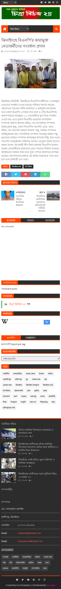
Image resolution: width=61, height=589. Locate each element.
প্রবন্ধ (45, 391)
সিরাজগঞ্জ (43, 402)
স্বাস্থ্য (53, 402)
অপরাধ (5, 557)
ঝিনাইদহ (19, 385)
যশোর (42, 396)
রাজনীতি (52, 396)
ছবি (10, 563)
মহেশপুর (33, 396)
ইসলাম (41, 374)
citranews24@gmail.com (30, 541)
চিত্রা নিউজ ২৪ (17, 304)
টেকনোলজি (18, 391)
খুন (27, 379)
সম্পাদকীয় (35, 568)
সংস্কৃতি (23, 402)
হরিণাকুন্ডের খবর (9, 408)
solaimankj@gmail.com (29, 533)
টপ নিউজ (28, 166)
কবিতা (50, 374)
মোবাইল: (5, 525)
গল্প (45, 379)
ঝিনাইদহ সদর (16, 166)
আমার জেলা (30, 374)
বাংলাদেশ (6, 396)
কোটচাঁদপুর (7, 379)
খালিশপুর (18, 379)
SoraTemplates (23, 585)
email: (4, 533)
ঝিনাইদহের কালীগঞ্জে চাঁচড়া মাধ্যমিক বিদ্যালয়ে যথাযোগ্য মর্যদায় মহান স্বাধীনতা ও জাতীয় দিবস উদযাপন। (38, 447)
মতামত (23, 396)
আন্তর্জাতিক (17, 374)
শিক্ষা (5, 402)
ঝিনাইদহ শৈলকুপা (32, 385)
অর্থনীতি (6, 374)
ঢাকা (28, 391)
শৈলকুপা (14, 402)
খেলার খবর (36, 379)
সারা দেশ (33, 402)
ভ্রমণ (15, 396)
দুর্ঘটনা (36, 391)
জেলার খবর (7, 385)
